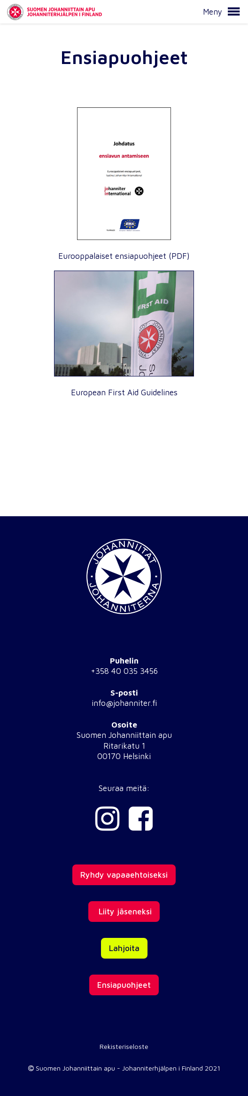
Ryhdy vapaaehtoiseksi (124, 875)
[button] (233, 11)
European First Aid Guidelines (124, 392)
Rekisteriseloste (124, 1046)
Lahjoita (124, 948)
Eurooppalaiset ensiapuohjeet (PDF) (124, 256)
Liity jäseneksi (124, 911)
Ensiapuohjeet (124, 985)
